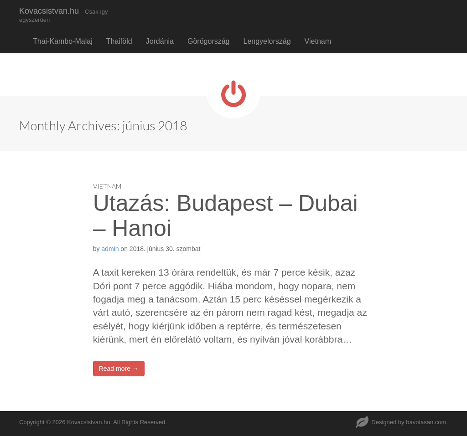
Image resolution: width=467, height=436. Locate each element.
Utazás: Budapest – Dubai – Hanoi (225, 215)
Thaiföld (119, 41)
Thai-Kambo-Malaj (63, 41)
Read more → (119, 368)
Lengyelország (267, 41)
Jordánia (160, 41)
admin (110, 248)
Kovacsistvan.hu (63, 14)
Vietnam (318, 41)
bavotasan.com (426, 422)
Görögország (208, 41)
